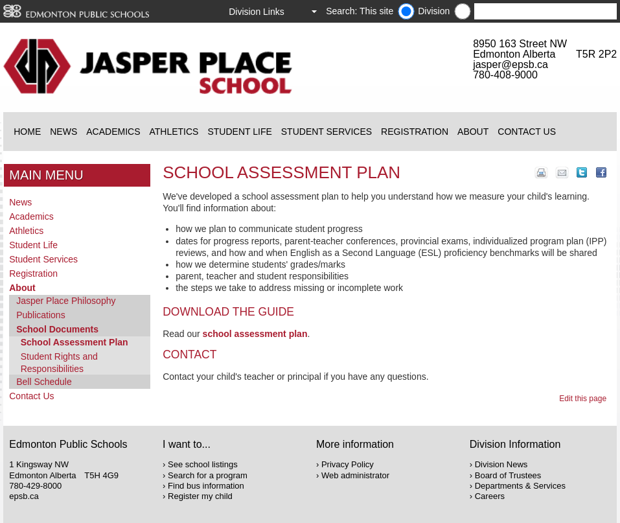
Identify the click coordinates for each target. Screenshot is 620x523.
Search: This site (359, 11)
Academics (113, 131)
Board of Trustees (508, 475)
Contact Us (527, 131)
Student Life (239, 131)
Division (434, 11)
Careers (490, 496)
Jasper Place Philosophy (65, 301)
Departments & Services (520, 486)
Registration (414, 131)
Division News (501, 464)
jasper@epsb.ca (510, 64)
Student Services (326, 131)
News (63, 131)
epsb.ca (24, 496)
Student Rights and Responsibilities (59, 362)
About (472, 131)
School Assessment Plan (74, 342)
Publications (40, 315)
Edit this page (584, 398)
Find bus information (206, 486)
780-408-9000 (505, 74)
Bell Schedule (44, 382)
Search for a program (207, 475)
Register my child (200, 496)
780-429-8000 (35, 486)
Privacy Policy (347, 464)
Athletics (173, 131)
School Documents (57, 329)
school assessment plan (255, 334)
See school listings (203, 464)
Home (27, 131)
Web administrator (355, 475)
